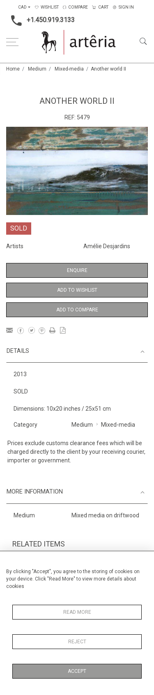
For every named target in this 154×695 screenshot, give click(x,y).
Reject (77, 642)
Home (13, 69)
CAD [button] (22, 7)
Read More (77, 612)
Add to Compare (77, 310)
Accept (77, 671)
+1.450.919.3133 (40, 20)
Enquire (77, 270)
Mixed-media (69, 69)
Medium (37, 69)
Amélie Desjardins (106, 246)
